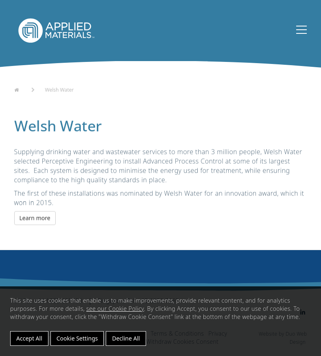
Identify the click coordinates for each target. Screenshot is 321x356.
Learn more (35, 218)
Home (21, 89)
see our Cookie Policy (115, 308)
